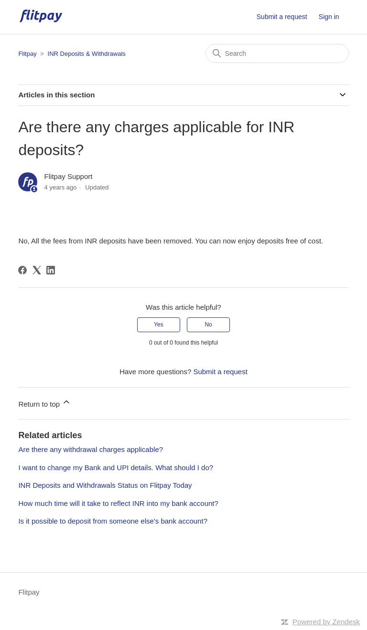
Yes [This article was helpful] (158, 324)
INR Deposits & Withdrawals (87, 53)
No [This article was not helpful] (208, 324)
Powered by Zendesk (326, 622)
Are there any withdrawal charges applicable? (90, 449)
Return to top (44, 402)
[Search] (277, 53)
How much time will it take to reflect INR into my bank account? (118, 503)
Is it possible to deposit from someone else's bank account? (112, 521)
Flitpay (27, 53)
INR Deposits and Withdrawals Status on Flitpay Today (105, 485)
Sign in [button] (329, 17)
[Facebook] (22, 270)
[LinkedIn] (50, 270)
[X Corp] (36, 270)
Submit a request (282, 17)
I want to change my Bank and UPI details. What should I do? (115, 467)
